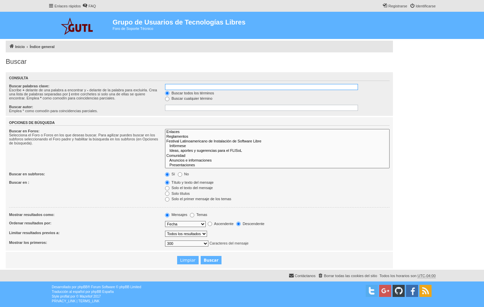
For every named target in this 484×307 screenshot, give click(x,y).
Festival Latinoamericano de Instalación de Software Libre (277, 141)
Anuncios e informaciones (277, 160)
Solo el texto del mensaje (189, 188)
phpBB (83, 287)
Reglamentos (277, 136)
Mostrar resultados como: (31, 215)
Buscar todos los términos (189, 93)
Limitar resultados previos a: (34, 233)
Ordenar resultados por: (30, 223)
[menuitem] (89, 6)
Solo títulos (177, 193)
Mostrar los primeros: (28, 242)
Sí (170, 174)
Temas (198, 215)
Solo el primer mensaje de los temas (198, 199)
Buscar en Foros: (24, 131)
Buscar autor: (21, 107)
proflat (65, 296)
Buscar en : (19, 182)
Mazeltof (86, 296)
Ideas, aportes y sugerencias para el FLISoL (277, 150)
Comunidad (277, 156)
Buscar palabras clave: (29, 86)
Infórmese (277, 146)
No (183, 174)
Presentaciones (277, 165)
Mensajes (176, 215)
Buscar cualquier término (188, 98)
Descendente (250, 224)
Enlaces (277, 132)
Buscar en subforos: (27, 174)
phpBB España (102, 292)
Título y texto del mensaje (189, 182)
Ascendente (221, 224)
